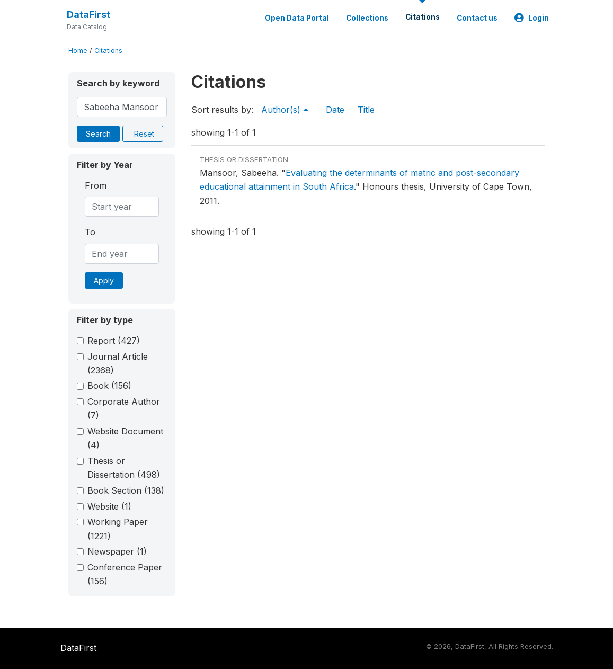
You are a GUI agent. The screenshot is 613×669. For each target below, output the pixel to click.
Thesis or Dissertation (123, 468)
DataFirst (88, 14)
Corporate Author (123, 408)
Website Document (125, 438)
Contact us (477, 18)
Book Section (125, 490)
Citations (422, 17)
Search (98, 133)
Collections (367, 18)
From (95, 185)
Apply (104, 280)
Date (335, 109)
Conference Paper (124, 574)
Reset (144, 133)
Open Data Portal (297, 18)
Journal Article (117, 363)
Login (531, 18)
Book (109, 385)
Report (113, 340)
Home (77, 51)
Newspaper (117, 551)
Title (366, 109)
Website (109, 506)
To (90, 232)
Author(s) (284, 109)
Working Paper (117, 528)
